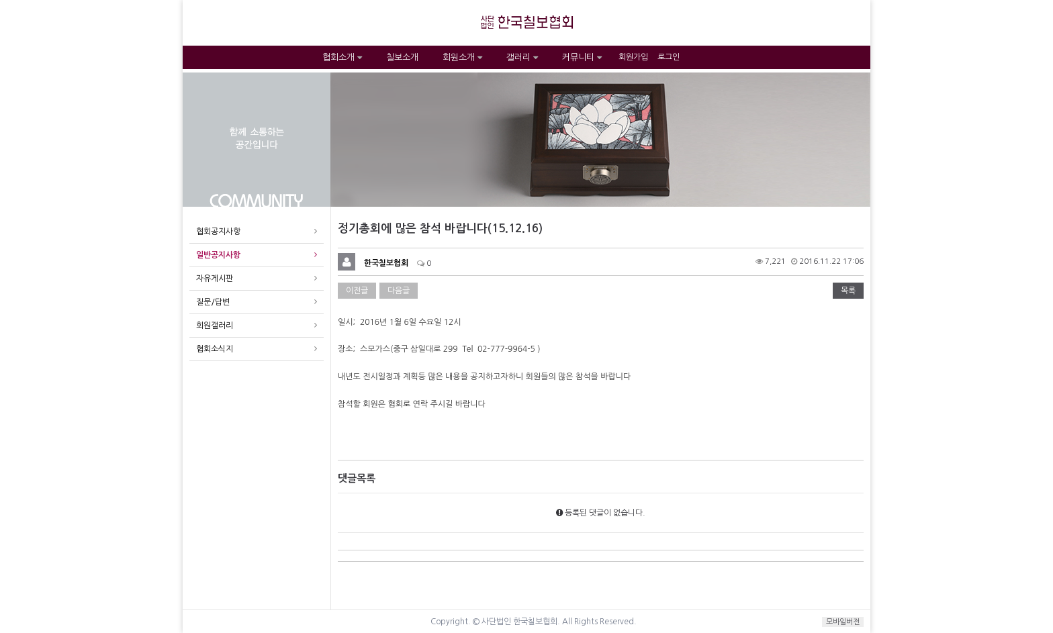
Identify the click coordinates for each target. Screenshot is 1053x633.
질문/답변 (213, 302)
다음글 (398, 291)
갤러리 (522, 57)
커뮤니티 (582, 57)
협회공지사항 (218, 232)
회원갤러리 (214, 326)
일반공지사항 (218, 255)
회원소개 (462, 57)
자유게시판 (214, 279)
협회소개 (342, 57)
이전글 (357, 291)
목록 (848, 291)
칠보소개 (402, 57)
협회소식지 (214, 349)
